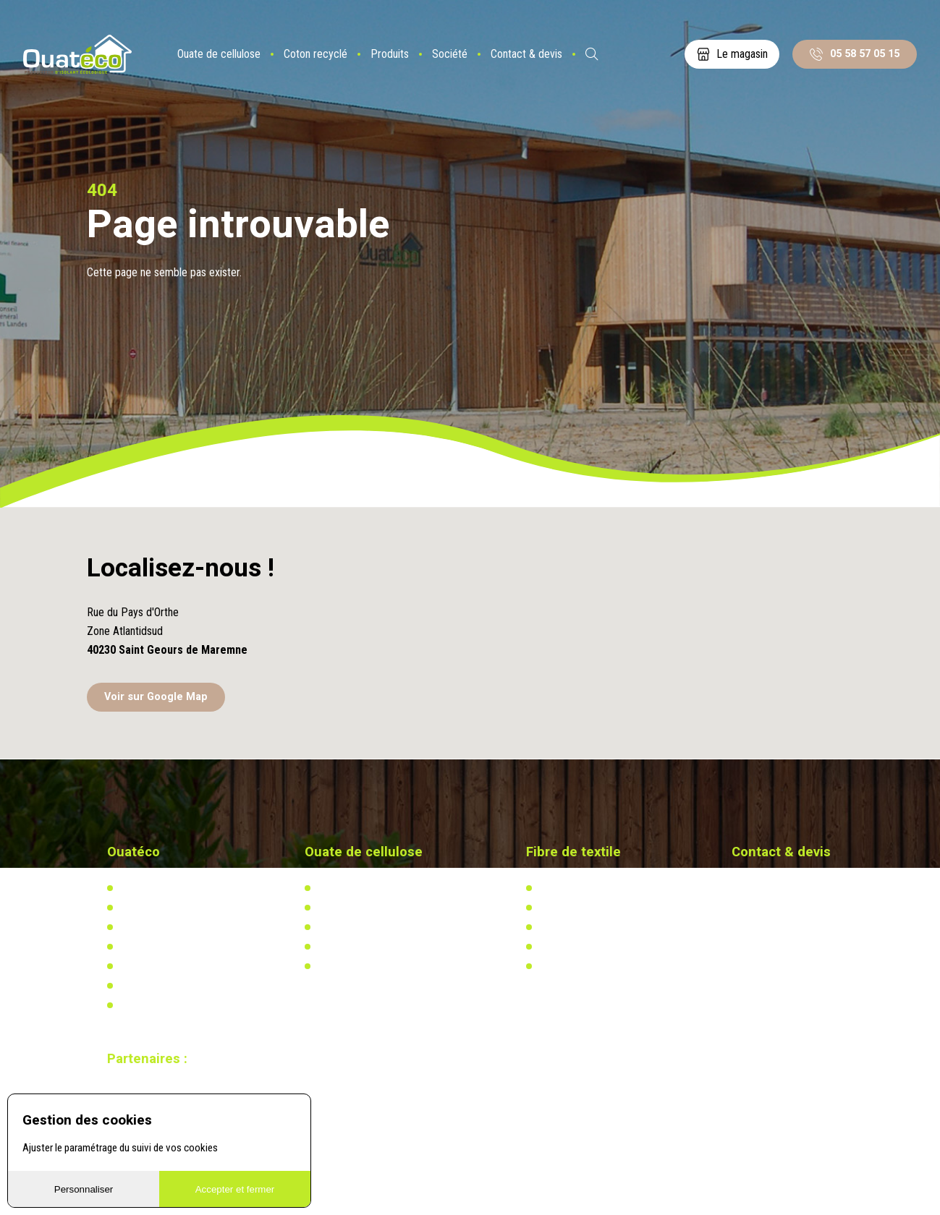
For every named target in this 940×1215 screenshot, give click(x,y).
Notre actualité (149, 907)
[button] (470, 602)
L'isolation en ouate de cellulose (383, 888)
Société (449, 54)
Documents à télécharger (170, 966)
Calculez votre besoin (361, 966)
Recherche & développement (375, 946)
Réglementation (349, 927)
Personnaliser (84, 1189)
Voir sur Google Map (156, 696)
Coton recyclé (315, 54)
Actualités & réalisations (367, 907)
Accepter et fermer (235, 1189)
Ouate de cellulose (219, 54)
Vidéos (132, 985)
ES (630, 54)
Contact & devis (526, 54)
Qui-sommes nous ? (160, 888)
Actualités (558, 907)
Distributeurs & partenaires (173, 946)
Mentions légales (154, 1005)
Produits (390, 54)
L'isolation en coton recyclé (595, 888)
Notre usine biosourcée (167, 927)
